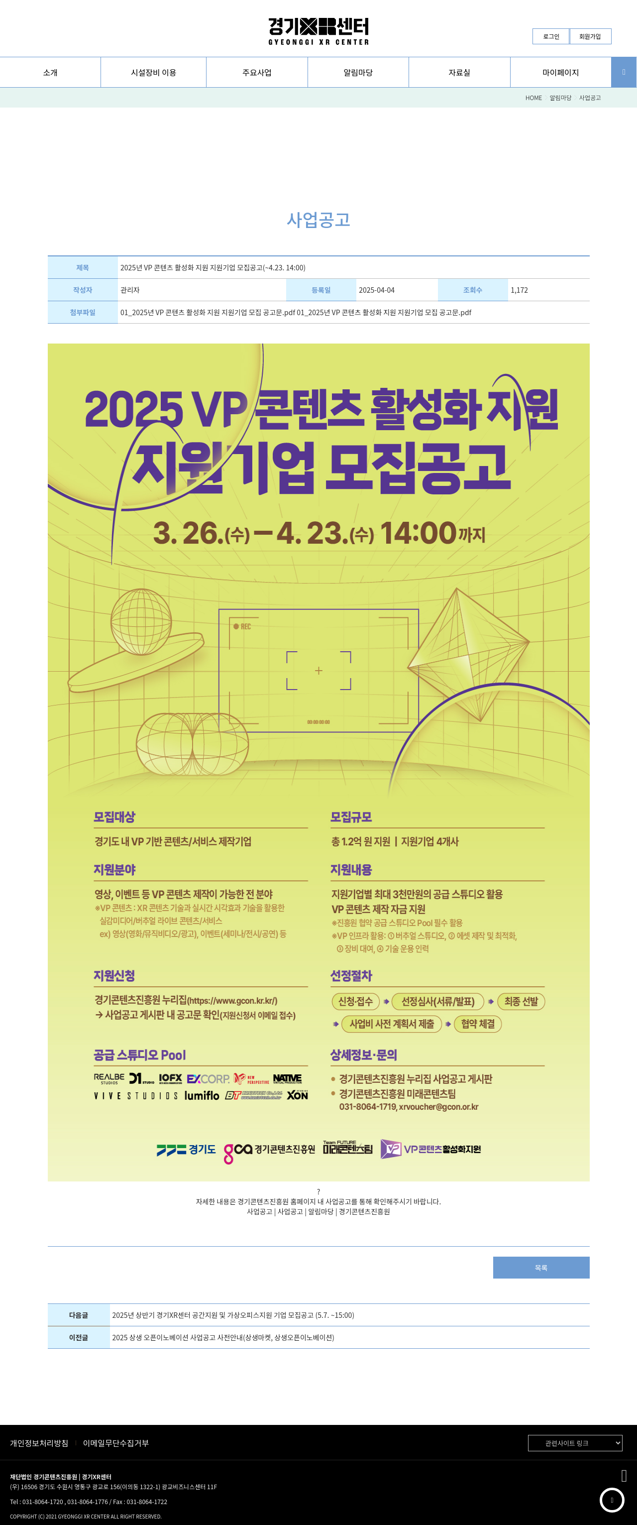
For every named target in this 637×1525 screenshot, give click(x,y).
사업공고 (590, 97)
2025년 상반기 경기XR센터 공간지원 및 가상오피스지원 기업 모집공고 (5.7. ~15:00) (233, 1315)
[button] (50, 72)
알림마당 (561, 97)
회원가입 (590, 36)
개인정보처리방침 (39, 1443)
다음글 (79, 1315)
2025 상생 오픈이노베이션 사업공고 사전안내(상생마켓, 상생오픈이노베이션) (223, 1337)
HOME (534, 97)
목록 (541, 1268)
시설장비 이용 (154, 72)
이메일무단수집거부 (116, 1443)
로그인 (551, 36)
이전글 (79, 1337)
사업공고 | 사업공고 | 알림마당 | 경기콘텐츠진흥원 (318, 1211)
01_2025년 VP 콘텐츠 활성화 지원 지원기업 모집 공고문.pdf (207, 312)
